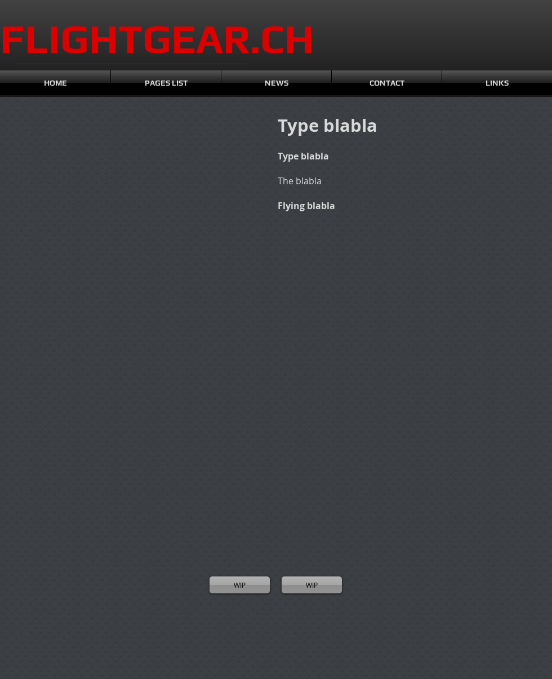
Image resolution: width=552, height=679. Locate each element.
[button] (51, 174)
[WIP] (240, 584)
